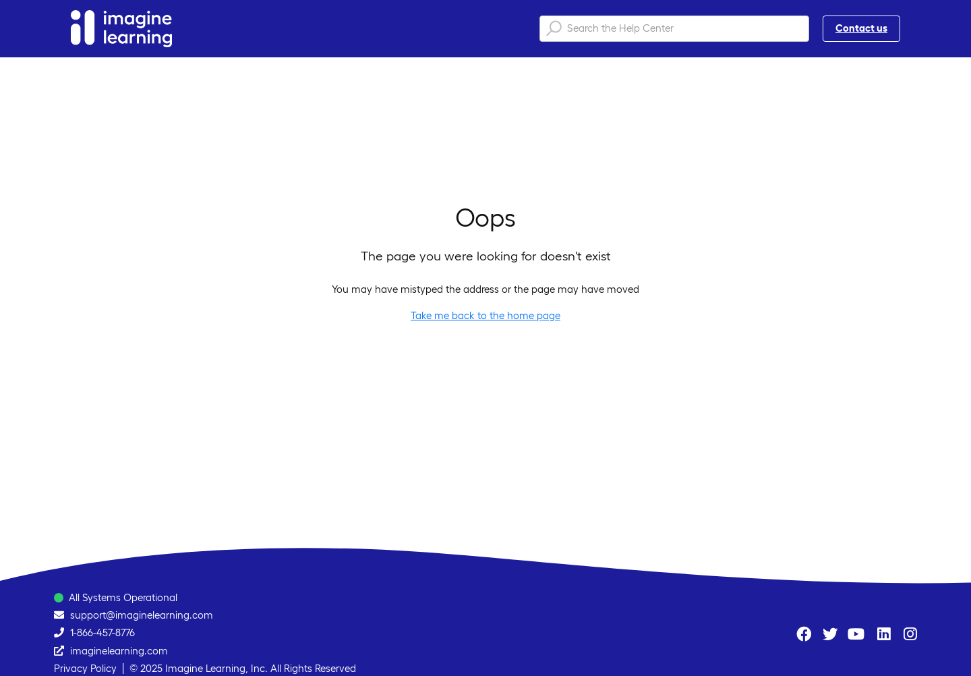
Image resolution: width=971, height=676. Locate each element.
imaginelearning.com (119, 650)
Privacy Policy (85, 668)
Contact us (861, 28)
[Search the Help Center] (674, 29)
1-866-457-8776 (102, 632)
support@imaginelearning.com (141, 615)
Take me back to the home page (485, 315)
